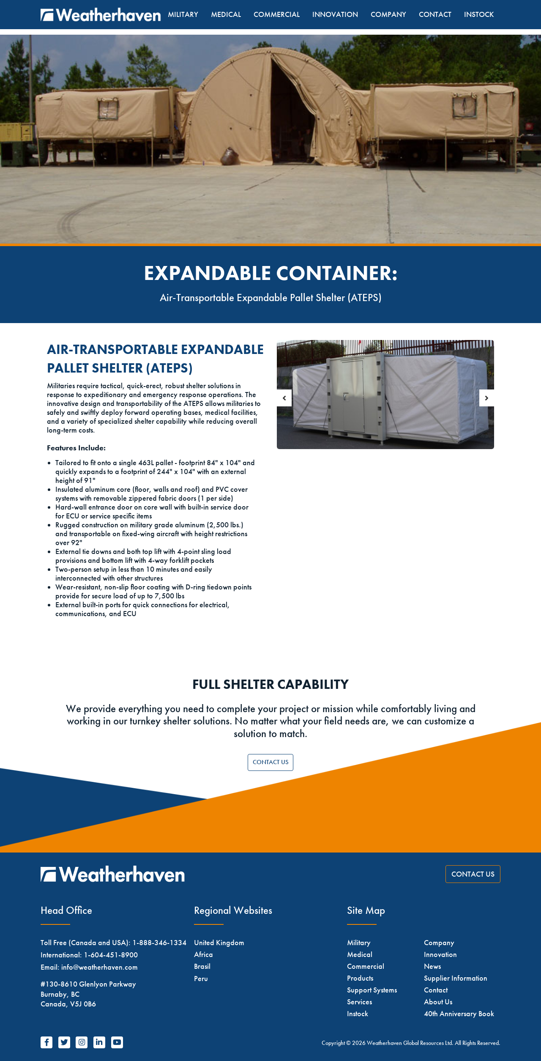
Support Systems (372, 990)
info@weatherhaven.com (99, 967)
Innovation (335, 14)
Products (360, 978)
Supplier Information (455, 978)
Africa (203, 954)
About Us (438, 1001)
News (432, 966)
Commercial (277, 14)
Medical (226, 14)
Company (388, 14)
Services (359, 1001)
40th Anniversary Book (459, 1013)
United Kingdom (219, 942)
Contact (435, 14)
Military (183, 14)
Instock (479, 14)
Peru (201, 978)
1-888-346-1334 (159, 942)
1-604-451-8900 (111, 955)
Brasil (202, 966)
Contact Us (271, 762)
